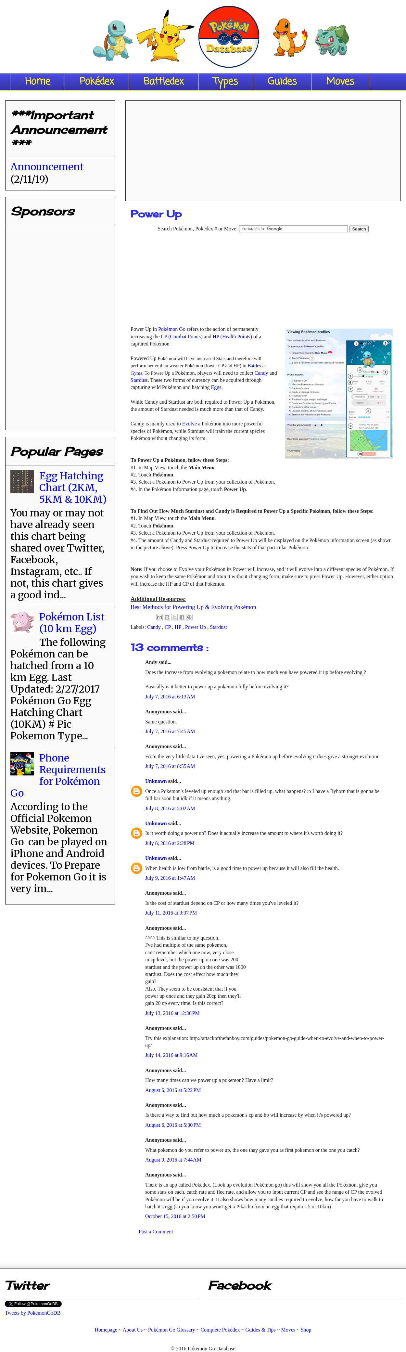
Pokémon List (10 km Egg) (72, 623)
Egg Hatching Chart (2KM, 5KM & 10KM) (73, 487)
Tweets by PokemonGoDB (32, 1313)
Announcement (47, 167)
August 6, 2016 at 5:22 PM (173, 1090)
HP (179, 627)
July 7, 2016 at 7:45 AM (170, 731)
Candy (261, 373)
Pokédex (97, 81)
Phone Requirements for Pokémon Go (58, 775)
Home (37, 81)
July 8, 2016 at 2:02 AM (170, 808)
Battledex (164, 81)
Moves (340, 81)
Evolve (189, 423)
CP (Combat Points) (181, 336)
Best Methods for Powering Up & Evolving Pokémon (193, 607)
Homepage (106, 1329)
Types (225, 81)
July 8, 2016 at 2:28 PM (170, 843)
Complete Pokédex (220, 1329)
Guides (282, 81)
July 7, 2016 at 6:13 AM (170, 696)
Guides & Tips (260, 1329)
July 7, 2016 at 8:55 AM (170, 766)
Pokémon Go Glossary (171, 1329)
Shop (306, 1329)
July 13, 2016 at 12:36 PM (172, 1013)
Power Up (196, 627)
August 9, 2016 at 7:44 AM (173, 1160)
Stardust (139, 380)
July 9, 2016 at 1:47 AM (170, 878)
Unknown (156, 781)
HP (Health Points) (232, 336)
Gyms (136, 373)
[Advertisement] (263, 148)
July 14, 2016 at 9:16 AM (171, 1055)
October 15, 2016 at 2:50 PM (175, 1216)
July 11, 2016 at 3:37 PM (171, 913)
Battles (254, 365)
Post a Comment (156, 1231)
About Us (132, 1329)
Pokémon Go (171, 329)
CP (168, 627)
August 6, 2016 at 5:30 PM (173, 1125)
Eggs (216, 387)
